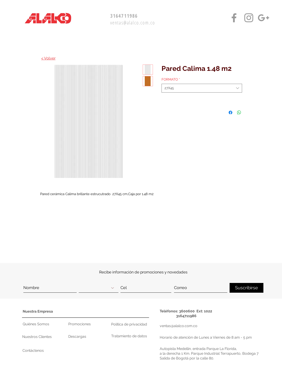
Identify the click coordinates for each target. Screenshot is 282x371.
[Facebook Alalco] (234, 18)
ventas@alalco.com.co (132, 22)
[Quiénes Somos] (37, 324)
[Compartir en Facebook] (230, 112)
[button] (239, 233)
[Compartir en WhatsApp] (239, 112)
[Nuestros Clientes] (39, 336)
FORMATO (171, 79)
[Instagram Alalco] (249, 18)
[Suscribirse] (246, 288)
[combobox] (202, 88)
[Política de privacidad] (129, 324)
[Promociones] (84, 324)
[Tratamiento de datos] (129, 336)
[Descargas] (84, 336)
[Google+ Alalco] (263, 18)
